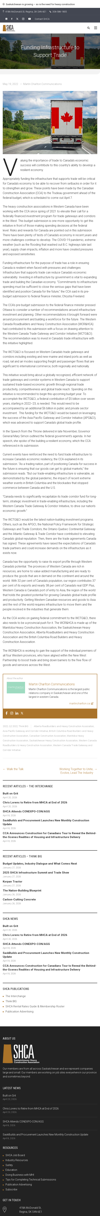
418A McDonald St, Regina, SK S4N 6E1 (24, 11)
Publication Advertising (19, 1011)
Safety (9, 1165)
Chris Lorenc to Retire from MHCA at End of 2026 (31, 1108)
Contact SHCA (42, 19)
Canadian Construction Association (47, 735)
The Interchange (15, 996)
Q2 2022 (13, 726)
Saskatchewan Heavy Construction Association (53, 740)
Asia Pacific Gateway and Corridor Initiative (25, 731)
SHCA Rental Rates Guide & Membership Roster (35, 1006)
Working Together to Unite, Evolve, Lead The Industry (76, 770)
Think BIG (23, 726)
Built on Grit (9, 1095)
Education (11, 1169)
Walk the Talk (15, 769)
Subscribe (11, 1189)
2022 (5, 726)
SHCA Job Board (15, 1155)
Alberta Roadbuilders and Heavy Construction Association (64, 726)
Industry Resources (16, 1160)
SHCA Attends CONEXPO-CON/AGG (23, 1121)
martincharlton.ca (81, 703)
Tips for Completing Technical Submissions (30, 1179)
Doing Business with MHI (19, 1174)
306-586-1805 (58, 11)
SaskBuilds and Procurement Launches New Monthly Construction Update (45, 1134)
